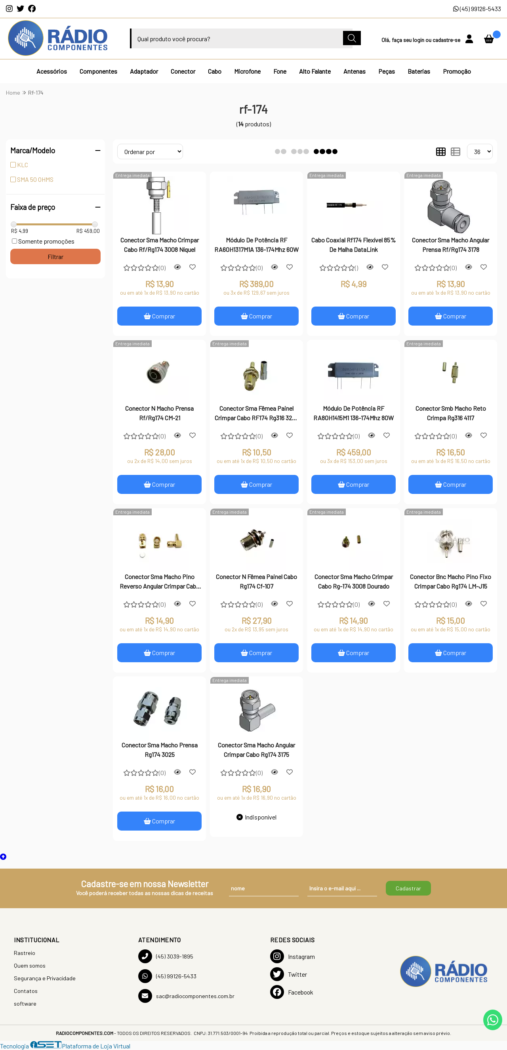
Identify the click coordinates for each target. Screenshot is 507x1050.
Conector (183, 71)
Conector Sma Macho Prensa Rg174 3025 (160, 749)
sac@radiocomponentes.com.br (186, 996)
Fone (279, 71)
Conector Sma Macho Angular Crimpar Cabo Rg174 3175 (256, 749)
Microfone (247, 71)
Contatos (26, 990)
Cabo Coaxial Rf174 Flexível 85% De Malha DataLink (353, 244)
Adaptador (144, 71)
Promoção (457, 71)
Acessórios (51, 71)
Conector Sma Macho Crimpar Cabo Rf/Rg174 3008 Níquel (159, 244)
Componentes (98, 71)
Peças (386, 71)
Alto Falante (315, 71)
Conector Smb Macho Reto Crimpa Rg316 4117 (451, 412)
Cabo (214, 71)
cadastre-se (447, 39)
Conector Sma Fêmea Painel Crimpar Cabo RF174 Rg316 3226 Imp (256, 413)
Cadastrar (408, 888)
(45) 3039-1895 (165, 956)
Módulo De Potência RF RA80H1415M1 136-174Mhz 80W (353, 412)
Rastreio (24, 952)
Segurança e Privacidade (45, 978)
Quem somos (30, 965)
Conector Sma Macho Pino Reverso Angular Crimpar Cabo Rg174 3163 (160, 582)
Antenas (354, 71)
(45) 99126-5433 (477, 8)
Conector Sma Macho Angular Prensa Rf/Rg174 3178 (450, 244)
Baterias (419, 71)
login (419, 39)
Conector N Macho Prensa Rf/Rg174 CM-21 (159, 412)
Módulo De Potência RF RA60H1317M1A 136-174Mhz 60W (256, 244)
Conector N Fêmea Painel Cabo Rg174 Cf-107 (256, 581)
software (25, 1003)
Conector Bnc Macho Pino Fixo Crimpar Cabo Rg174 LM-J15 (450, 581)
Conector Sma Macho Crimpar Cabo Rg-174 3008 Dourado (353, 581)
